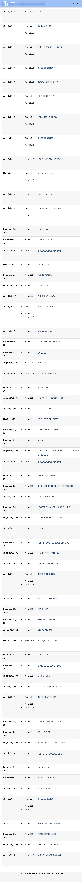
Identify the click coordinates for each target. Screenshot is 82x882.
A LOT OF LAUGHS (46, 630)
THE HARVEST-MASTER (48, 563)
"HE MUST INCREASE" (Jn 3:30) (51, 398)
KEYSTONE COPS (45, 331)
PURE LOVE (43, 363)
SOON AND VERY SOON (48, 373)
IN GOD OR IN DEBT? (47, 777)
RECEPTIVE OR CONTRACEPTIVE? (52, 742)
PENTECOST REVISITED (48, 419)
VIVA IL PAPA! (43, 229)
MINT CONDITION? (46, 96)
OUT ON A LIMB (44, 408)
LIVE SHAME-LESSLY (46, 475)
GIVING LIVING (44, 285)
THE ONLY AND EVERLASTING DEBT (53, 542)
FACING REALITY (45, 275)
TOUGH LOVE (44, 609)
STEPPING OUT (44, 387)
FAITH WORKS (44, 264)
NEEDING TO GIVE (46, 239)
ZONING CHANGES (46, 496)
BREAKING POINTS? (46, 574)
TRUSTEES (42, 352)
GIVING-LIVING (44, 788)
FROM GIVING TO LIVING (48, 553)
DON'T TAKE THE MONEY (49, 341)
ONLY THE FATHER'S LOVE (49, 686)
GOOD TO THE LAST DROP (49, 665)
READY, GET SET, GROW (48, 82)
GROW (40, 12)
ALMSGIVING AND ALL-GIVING (50, 517)
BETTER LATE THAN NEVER (50, 823)
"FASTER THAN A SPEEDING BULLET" (54, 507)
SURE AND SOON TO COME (49, 250)
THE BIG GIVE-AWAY (46, 296)
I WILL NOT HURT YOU (47, 117)
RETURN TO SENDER (47, 619)
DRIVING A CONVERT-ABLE (49, 721)
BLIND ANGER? (44, 26)
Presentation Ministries (15, 3)
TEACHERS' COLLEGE (47, 834)
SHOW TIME (43, 440)
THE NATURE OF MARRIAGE (50, 47)
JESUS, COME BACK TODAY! (50, 159)
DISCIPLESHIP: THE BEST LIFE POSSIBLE (55, 486)
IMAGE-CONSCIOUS (46, 68)
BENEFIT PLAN (44, 732)
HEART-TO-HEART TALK (48, 429)
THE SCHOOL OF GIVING (48, 844)
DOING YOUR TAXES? (47, 173)
